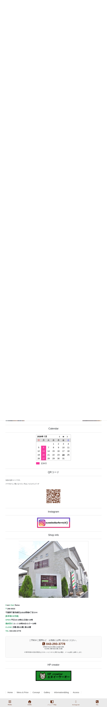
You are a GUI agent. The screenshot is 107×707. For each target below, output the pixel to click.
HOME (30, 703)
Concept (36, 692)
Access (76, 692)
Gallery (47, 692)
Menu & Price (22, 692)
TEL (97, 703)
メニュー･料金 (51, 703)
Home (10, 692)
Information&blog (61, 692)
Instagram (76, 703)
